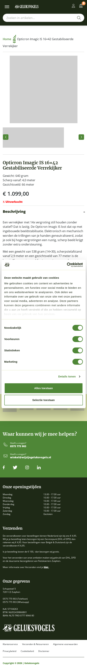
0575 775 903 (18, 446)
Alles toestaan (43, 388)
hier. (46, 567)
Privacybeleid (9, 651)
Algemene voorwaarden (65, 644)
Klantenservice (10, 644)
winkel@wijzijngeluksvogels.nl (30, 457)
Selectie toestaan (43, 400)
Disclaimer (43, 651)
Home (9, 39)
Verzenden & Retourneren (35, 644)
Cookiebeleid (27, 651)
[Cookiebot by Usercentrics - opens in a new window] (67, 264)
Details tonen (67, 376)
